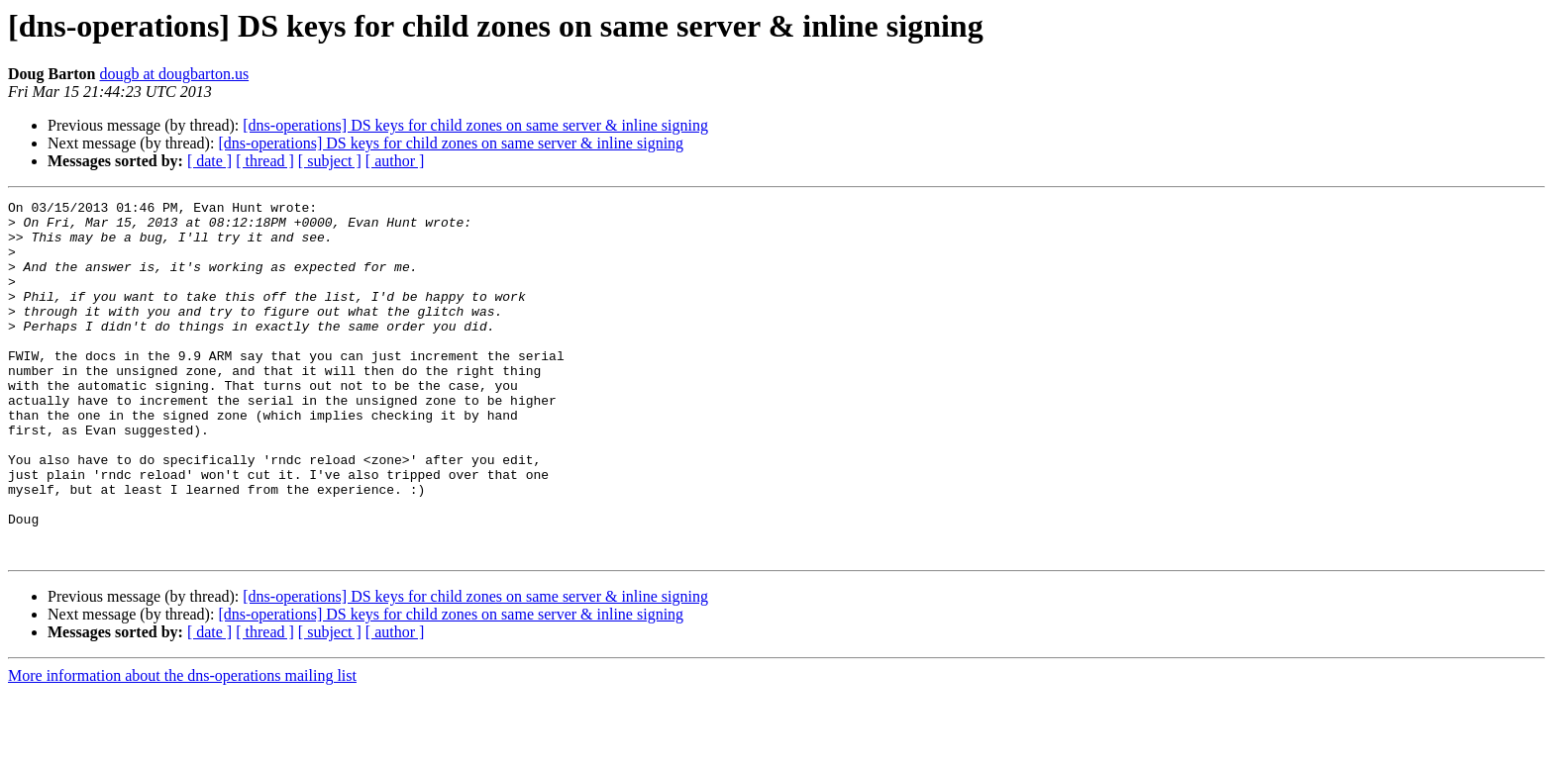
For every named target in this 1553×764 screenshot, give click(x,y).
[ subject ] (330, 160)
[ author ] (395, 160)
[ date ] (209, 160)
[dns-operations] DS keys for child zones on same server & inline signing (475, 125)
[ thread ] (265, 160)
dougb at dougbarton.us (174, 73)
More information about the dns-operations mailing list (182, 746)
